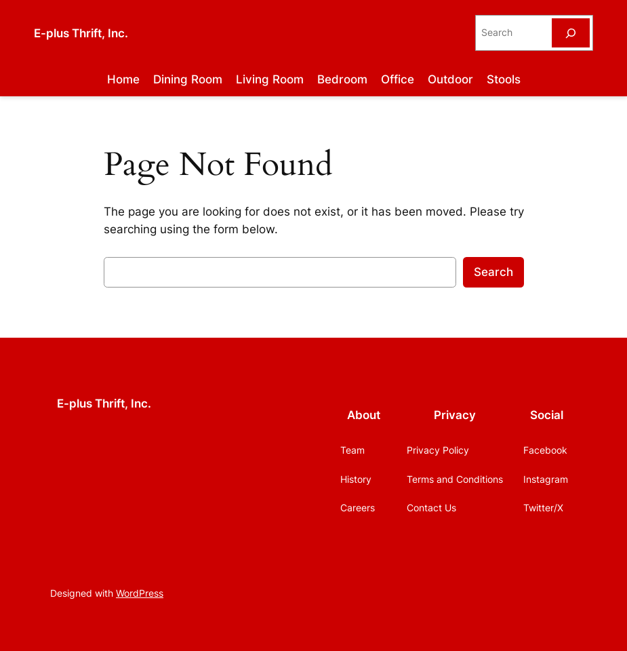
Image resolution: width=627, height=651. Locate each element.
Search (493, 272)
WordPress (139, 593)
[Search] (571, 32)
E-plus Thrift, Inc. (81, 33)
